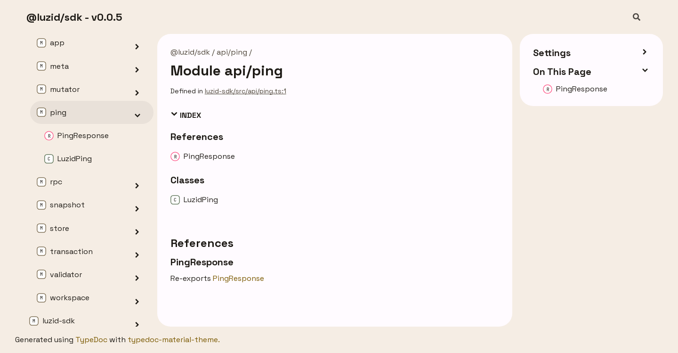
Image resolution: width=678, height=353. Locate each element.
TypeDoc (91, 340)
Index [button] (185, 115)
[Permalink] (242, 262)
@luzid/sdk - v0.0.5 (74, 17)
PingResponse (238, 278)
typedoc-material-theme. (174, 340)
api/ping (232, 52)
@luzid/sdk (190, 52)
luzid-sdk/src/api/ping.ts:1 (245, 91)
